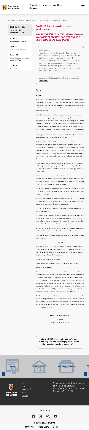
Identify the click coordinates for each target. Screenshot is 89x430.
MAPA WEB (30, 427)
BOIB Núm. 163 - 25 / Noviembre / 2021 (41, 20)
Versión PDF (43, 81)
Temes (24, 392)
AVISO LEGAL (43, 427)
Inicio (10, 20)
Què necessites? (26, 387)
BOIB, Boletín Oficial (20, 20)
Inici (23, 383)
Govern (25, 395)
